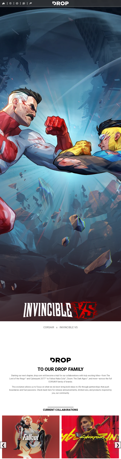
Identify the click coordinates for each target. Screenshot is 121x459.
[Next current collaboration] (118, 445)
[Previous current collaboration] (3, 445)
